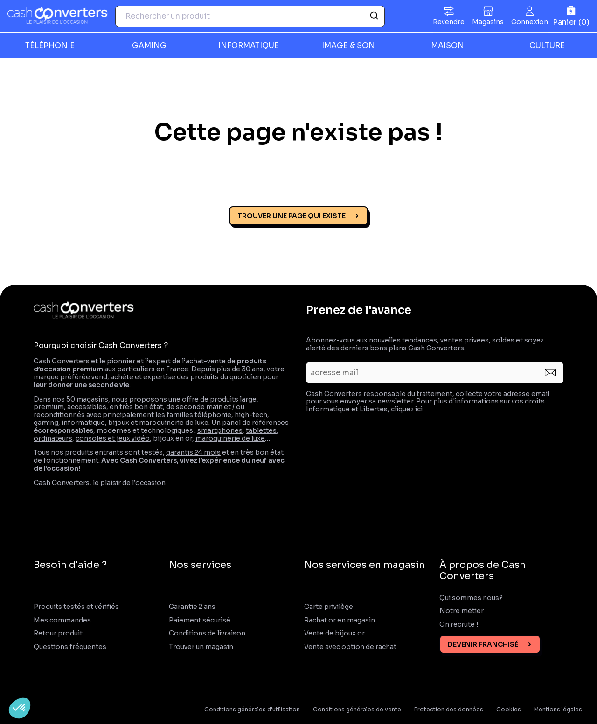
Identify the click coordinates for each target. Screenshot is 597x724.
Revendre (449, 22)
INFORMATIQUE (248, 45)
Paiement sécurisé (199, 620)
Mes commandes (62, 620)
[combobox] (250, 16)
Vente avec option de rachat (350, 647)
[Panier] (571, 16)
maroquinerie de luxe (230, 438)
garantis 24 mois (193, 452)
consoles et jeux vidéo (113, 438)
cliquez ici (407, 409)
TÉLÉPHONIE (50, 45)
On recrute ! (459, 624)
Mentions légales (558, 709)
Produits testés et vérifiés (76, 607)
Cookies (508, 709)
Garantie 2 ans (192, 607)
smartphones (220, 430)
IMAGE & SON (348, 45)
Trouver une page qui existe (291, 216)
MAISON (447, 45)
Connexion (529, 22)
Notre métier (461, 611)
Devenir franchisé (483, 644)
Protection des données (448, 709)
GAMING (149, 45)
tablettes (261, 430)
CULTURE (547, 45)
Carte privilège (328, 607)
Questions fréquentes (70, 647)
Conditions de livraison (207, 633)
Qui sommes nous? (471, 598)
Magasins (488, 22)
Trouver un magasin (201, 647)
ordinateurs (53, 438)
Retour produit (58, 633)
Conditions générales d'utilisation (252, 709)
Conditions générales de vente (357, 709)
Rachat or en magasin (339, 620)
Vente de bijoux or (334, 633)
